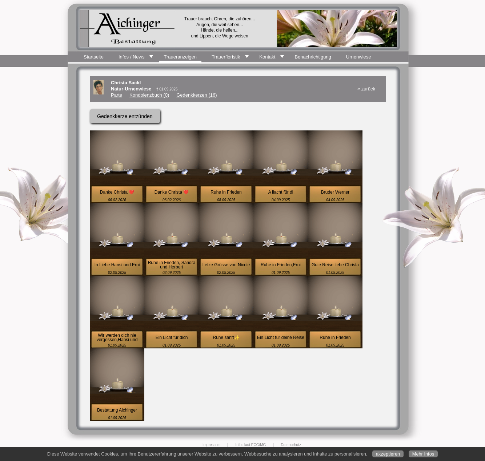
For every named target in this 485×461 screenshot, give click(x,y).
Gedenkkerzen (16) (196, 95)
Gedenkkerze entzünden (125, 116)
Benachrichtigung (312, 57)
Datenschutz (291, 445)
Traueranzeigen (180, 57)
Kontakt (267, 57)
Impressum (211, 445)
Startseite (94, 57)
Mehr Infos (423, 454)
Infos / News (132, 57)
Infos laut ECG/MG (250, 445)
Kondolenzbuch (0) (149, 95)
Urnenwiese (358, 57)
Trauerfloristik (226, 57)
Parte (116, 95)
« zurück (366, 89)
